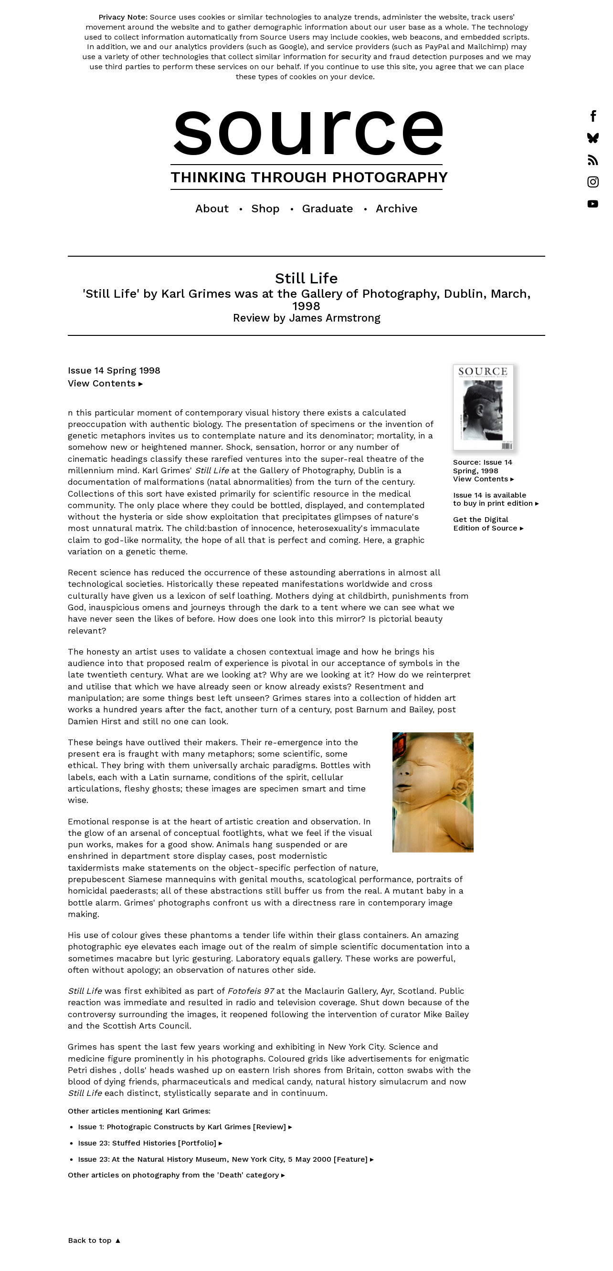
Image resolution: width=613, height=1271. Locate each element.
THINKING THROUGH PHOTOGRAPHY (309, 177)
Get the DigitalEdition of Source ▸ (488, 523)
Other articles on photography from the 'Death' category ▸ (176, 1174)
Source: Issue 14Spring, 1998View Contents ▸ (483, 470)
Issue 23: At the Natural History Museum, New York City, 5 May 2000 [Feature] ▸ (226, 1159)
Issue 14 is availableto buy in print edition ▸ (496, 499)
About (212, 208)
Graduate (327, 208)
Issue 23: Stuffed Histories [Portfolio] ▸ (150, 1142)
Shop (265, 208)
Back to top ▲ (95, 1240)
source (308, 125)
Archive (397, 208)
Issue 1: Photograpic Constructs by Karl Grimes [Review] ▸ (185, 1126)
